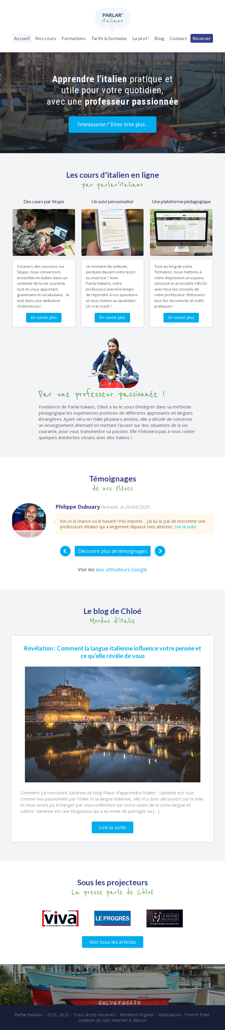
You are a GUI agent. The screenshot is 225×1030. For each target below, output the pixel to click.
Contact (178, 38)
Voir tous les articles (112, 941)
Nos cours (45, 38)
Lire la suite (112, 827)
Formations (74, 38)
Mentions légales (137, 1014)
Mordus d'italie (112, 621)
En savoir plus (44, 317)
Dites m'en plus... (112, 124)
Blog (159, 38)
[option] (112, 520)
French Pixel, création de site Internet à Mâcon (145, 1017)
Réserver (201, 38)
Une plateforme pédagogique (181, 201)
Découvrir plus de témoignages (112, 551)
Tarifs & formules (109, 38)
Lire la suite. (185, 526)
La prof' (140, 38)
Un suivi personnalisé (112, 201)
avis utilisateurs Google (121, 569)
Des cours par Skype (43, 201)
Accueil (22, 38)
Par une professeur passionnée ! (102, 394)
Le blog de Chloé (112, 611)
